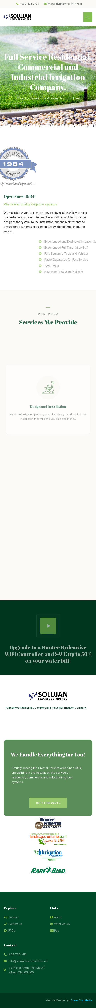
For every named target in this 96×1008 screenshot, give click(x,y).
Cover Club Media (81, 1000)
